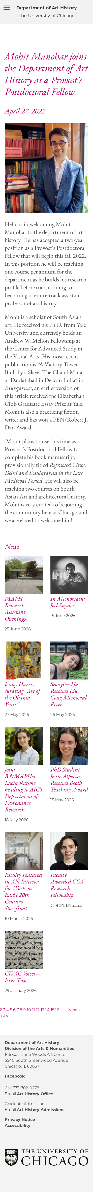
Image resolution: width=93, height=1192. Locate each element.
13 (42, 1010)
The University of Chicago (47, 15)
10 (29, 1010)
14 (47, 1010)
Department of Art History (46, 7)
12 (38, 1010)
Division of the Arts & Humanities (39, 1048)
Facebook (15, 1076)
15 (52, 1010)
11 (33, 1010)
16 (57, 1010)
